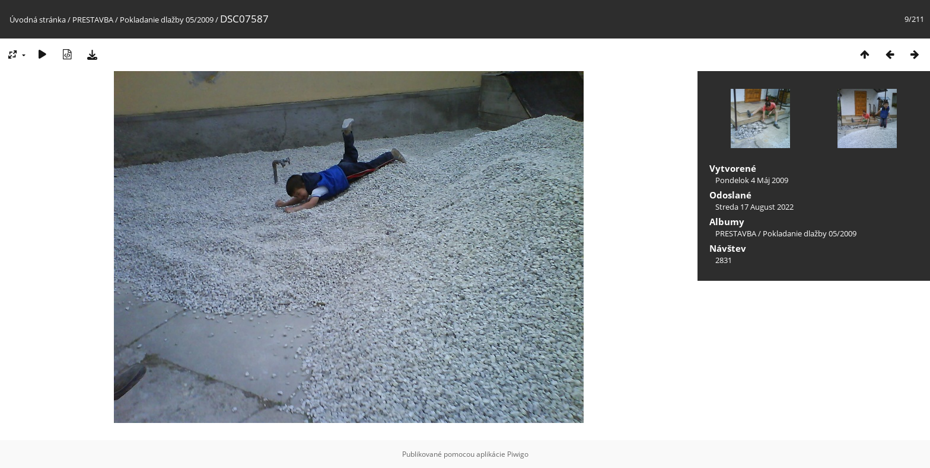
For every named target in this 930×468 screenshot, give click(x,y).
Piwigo (517, 454)
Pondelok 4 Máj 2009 (751, 180)
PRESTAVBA (93, 19)
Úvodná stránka (37, 19)
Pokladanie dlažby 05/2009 (167, 19)
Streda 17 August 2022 (754, 206)
